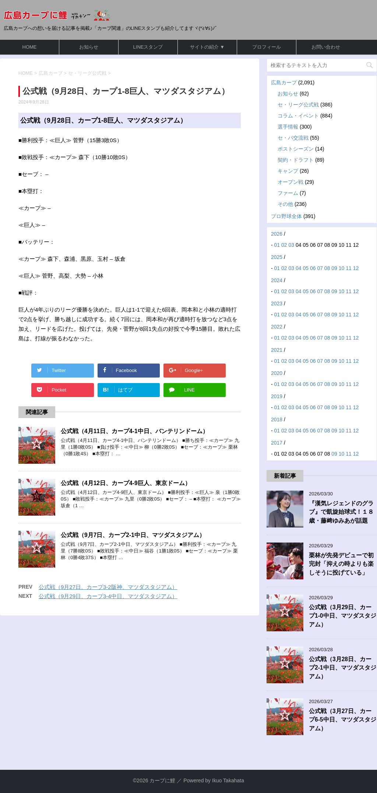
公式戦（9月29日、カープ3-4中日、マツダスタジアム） (108, 596)
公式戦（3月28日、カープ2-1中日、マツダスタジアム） (342, 668)
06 (313, 268)
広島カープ (284, 82)
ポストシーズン (296, 149)
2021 (276, 350)
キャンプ (288, 171)
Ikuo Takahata (228, 780)
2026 (276, 234)
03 (292, 245)
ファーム (288, 193)
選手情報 (288, 127)
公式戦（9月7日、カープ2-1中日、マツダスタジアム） (133, 535)
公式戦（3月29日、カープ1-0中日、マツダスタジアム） (342, 616)
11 (349, 268)
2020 (276, 373)
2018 (276, 419)
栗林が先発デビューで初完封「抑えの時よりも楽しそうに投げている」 (341, 564)
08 (327, 268)
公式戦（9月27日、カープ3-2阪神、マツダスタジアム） (108, 587)
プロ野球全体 (286, 216)
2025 (276, 257)
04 (299, 268)
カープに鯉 (162, 780)
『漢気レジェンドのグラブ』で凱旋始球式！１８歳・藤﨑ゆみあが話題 (341, 512)
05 (306, 268)
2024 (276, 280)
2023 (276, 303)
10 (342, 268)
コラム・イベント (298, 116)
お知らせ (88, 47)
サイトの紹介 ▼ (207, 47)
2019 (276, 396)
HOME (29, 47)
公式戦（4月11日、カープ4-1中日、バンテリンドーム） (134, 431)
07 (320, 268)
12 (356, 268)
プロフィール (266, 47)
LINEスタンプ (148, 47)
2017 (276, 443)
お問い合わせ (325, 47)
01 (277, 245)
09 (334, 268)
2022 (276, 327)
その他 (285, 204)
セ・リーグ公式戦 (298, 105)
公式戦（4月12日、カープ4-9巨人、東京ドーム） (126, 483)
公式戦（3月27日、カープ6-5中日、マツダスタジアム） (342, 719)
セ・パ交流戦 (293, 138)
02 (284, 245)
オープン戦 (290, 182)
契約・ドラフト (296, 160)
